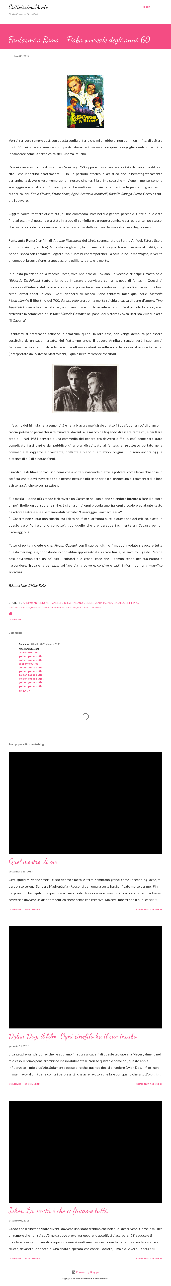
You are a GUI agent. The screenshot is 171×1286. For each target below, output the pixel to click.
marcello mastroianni (46, 607)
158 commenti (34, 909)
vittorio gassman (89, 607)
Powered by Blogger (85, 1272)
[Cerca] (146, 7)
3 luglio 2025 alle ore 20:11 (45, 644)
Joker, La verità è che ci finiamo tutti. (58, 1210)
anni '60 (28, 602)
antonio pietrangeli (47, 602)
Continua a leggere (149, 909)
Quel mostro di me (33, 861)
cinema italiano (72, 602)
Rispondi (25, 691)
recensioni (69, 607)
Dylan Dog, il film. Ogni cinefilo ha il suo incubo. (73, 1036)
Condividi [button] (15, 619)
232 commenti (34, 1258)
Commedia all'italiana (98, 602)
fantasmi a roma (19, 607)
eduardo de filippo (126, 602)
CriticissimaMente (28, 7)
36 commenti (33, 1083)
